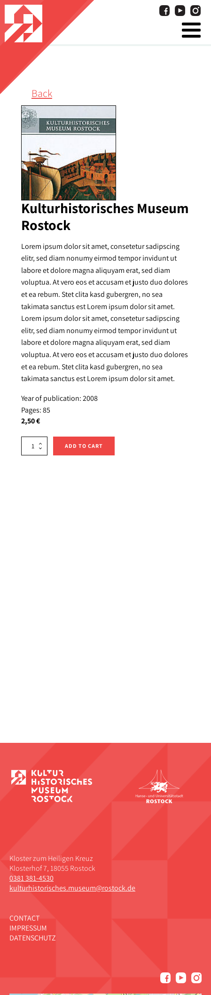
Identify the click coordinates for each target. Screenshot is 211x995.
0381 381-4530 (31, 878)
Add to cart (84, 445)
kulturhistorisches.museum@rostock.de (72, 888)
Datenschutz (32, 938)
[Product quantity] (34, 446)
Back (41, 93)
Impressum (28, 928)
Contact (24, 918)
